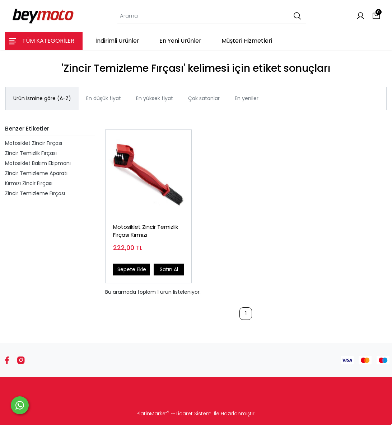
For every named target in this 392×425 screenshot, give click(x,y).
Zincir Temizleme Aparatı (36, 173)
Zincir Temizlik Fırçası (31, 153)
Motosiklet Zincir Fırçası (33, 143)
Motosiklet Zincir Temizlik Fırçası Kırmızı (145, 231)
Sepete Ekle (131, 269)
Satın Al (169, 269)
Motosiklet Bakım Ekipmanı (38, 163)
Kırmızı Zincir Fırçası (28, 183)
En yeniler (246, 98)
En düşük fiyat (103, 98)
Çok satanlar (204, 98)
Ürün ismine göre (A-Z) (42, 98)
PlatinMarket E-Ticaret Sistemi (174, 413)
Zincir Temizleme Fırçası (35, 193)
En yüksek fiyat (154, 98)
